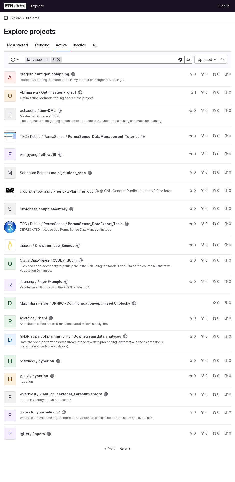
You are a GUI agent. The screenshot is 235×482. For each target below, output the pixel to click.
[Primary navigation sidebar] (6, 18)
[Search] (120, 60)
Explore (37, 6)
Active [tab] (61, 45)
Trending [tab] (41, 45)
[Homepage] (15, 6)
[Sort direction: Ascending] (223, 60)
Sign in (223, 6)
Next (125, 449)
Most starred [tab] (17, 45)
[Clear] (180, 60)
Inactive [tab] (79, 45)
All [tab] (95, 45)
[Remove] (59, 60)
